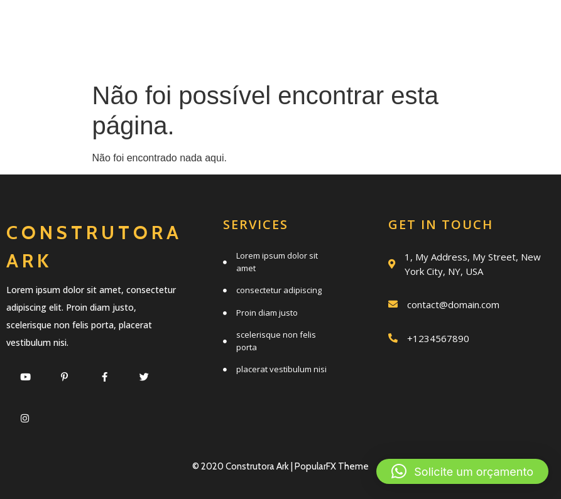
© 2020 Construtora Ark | (243, 466)
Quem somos (427, 27)
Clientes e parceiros (448, 54)
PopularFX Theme (332, 466)
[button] (462, 471)
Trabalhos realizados (231, 54)
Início (218, 27)
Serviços (311, 27)
